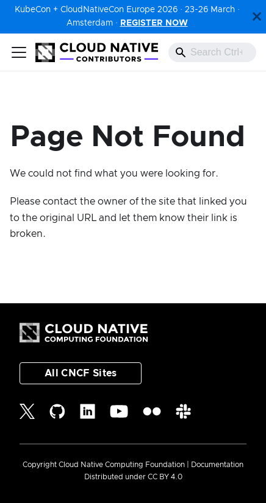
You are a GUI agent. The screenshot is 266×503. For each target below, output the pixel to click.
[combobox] (212, 52)
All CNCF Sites (81, 373)
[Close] (257, 16)
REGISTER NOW (154, 23)
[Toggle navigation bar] (19, 52)
